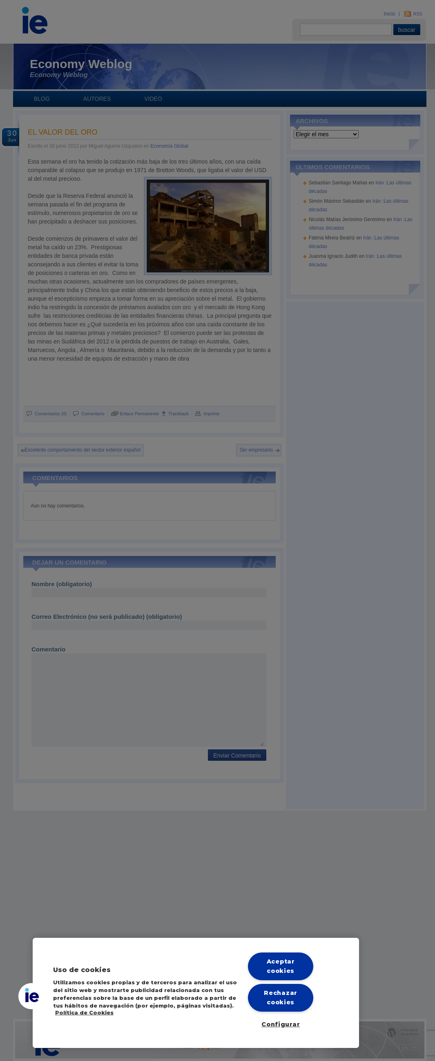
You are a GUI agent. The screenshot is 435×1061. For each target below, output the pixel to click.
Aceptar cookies (281, 966)
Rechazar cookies (280, 997)
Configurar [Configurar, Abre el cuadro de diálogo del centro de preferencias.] (280, 1024)
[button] (31, 996)
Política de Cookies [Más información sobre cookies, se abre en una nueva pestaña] (84, 1013)
